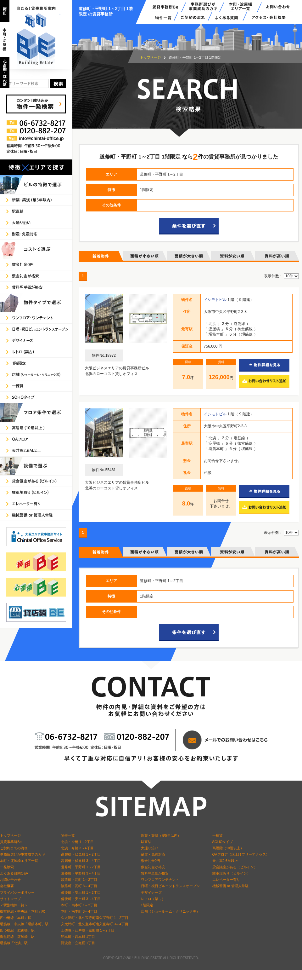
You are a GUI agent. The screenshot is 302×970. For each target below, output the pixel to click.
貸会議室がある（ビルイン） (234, 867)
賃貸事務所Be (11, 842)
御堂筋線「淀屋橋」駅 (17, 936)
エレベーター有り (226, 879)
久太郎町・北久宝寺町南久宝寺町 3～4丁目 (94, 924)
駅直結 (146, 842)
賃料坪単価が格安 (155, 873)
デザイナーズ (151, 892)
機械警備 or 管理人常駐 (230, 886)
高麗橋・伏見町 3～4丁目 (81, 861)
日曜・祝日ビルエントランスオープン (170, 886)
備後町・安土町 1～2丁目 (81, 892)
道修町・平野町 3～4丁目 (81, 873)
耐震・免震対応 (153, 854)
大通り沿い (149, 848)
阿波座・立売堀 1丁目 (78, 943)
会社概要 (7, 886)
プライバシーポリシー (17, 892)
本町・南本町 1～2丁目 (79, 905)
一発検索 (7, 867)
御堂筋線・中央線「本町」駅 (22, 911)
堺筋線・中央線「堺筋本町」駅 (24, 924)
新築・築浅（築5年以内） (161, 835)
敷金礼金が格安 (153, 867)
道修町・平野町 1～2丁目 (81, 867)
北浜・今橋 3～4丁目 (77, 848)
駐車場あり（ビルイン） (231, 873)
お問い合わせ (10, 879)
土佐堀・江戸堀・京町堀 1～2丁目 (88, 930)
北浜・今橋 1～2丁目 (77, 842)
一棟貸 (217, 835)
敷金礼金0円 (150, 861)
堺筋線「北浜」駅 (14, 943)
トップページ (150, 57)
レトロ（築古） (153, 899)
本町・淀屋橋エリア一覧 (19, 861)
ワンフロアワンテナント (160, 879)
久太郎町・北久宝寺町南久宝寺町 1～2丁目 (94, 918)
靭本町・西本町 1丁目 (78, 936)
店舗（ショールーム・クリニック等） (170, 911)
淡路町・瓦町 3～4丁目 (79, 886)
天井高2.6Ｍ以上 (225, 861)
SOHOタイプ (222, 842)
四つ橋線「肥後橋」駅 (17, 930)
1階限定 (147, 905)
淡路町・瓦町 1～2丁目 (79, 879)
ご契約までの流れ (14, 848)
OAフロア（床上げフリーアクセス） (240, 854)
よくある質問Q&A (14, 873)
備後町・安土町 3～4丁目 (81, 899)
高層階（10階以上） (228, 848)
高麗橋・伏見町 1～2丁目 (81, 854)
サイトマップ (10, 899)
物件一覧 (68, 835)
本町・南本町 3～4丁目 (79, 911)
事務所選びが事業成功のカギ (22, 854)
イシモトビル (215, 299)
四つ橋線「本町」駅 (15, 918)
